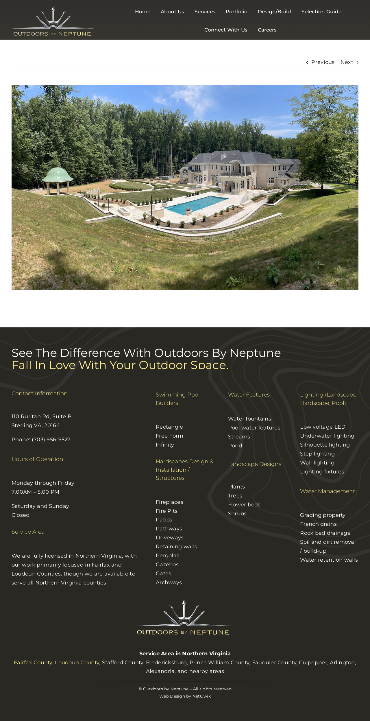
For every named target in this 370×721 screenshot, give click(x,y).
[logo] (54, 8)
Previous (322, 62)
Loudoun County (77, 662)
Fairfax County (33, 662)
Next (347, 62)
